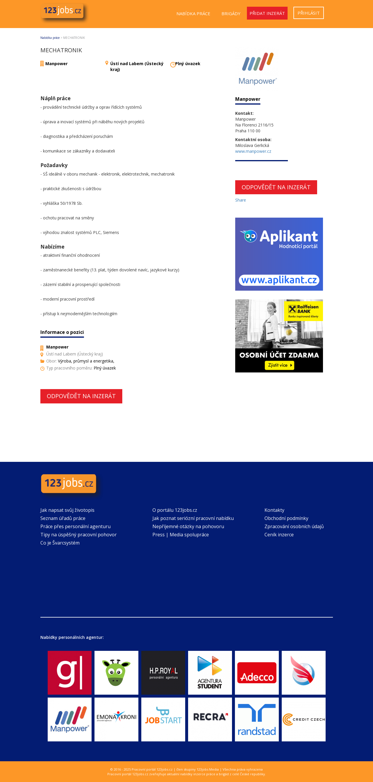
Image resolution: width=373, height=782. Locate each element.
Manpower (56, 63)
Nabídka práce (193, 13)
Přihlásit (309, 13)
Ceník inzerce (279, 534)
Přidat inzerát (267, 13)
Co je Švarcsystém (60, 543)
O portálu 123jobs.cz (174, 510)
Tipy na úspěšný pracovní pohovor (78, 534)
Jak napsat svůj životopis (67, 510)
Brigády (230, 13)
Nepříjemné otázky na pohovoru (188, 526)
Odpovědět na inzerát (81, 396)
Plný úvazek (187, 63)
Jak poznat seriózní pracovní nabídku (193, 518)
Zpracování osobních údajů (294, 526)
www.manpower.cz (253, 151)
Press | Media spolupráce (180, 534)
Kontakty (274, 510)
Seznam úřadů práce (62, 518)
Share (240, 200)
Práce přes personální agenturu (75, 526)
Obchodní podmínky (286, 518)
